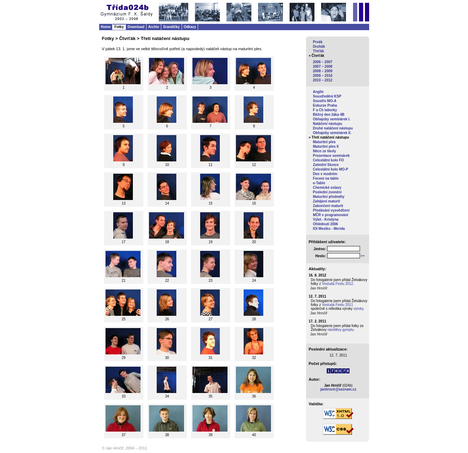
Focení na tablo (326, 178)
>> (363, 256)
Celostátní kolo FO (328, 160)
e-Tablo (319, 183)
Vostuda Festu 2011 (337, 305)
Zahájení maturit (326, 201)
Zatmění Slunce (326, 165)
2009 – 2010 (323, 76)
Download (136, 27)
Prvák (318, 42)
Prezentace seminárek (331, 156)
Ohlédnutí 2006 (325, 224)
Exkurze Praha (325, 105)
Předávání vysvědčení (331, 210)
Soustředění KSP (327, 96)
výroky (358, 309)
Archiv (153, 27)
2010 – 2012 (323, 80)
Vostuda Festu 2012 (337, 284)
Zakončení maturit (328, 206)
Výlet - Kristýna (326, 219)
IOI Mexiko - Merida (329, 229)
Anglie (318, 92)
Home (106, 27)
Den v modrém (325, 174)
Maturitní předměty (329, 197)
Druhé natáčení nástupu (333, 128)
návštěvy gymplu (340, 330)
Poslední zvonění (327, 192)
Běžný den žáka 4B (329, 114)
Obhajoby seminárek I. (332, 119)
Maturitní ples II (326, 146)
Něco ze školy (324, 151)
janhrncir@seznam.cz (338, 389)
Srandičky (171, 27)
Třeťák (318, 51)
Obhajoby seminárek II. (332, 133)
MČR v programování (330, 215)
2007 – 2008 (323, 66)
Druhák (319, 46)
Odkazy (190, 27)
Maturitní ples (324, 142)
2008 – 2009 (323, 71)
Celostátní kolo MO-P (330, 169)
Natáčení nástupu (327, 124)
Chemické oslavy (327, 187)
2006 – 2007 (323, 62)
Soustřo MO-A (325, 101)
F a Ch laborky (325, 110)
